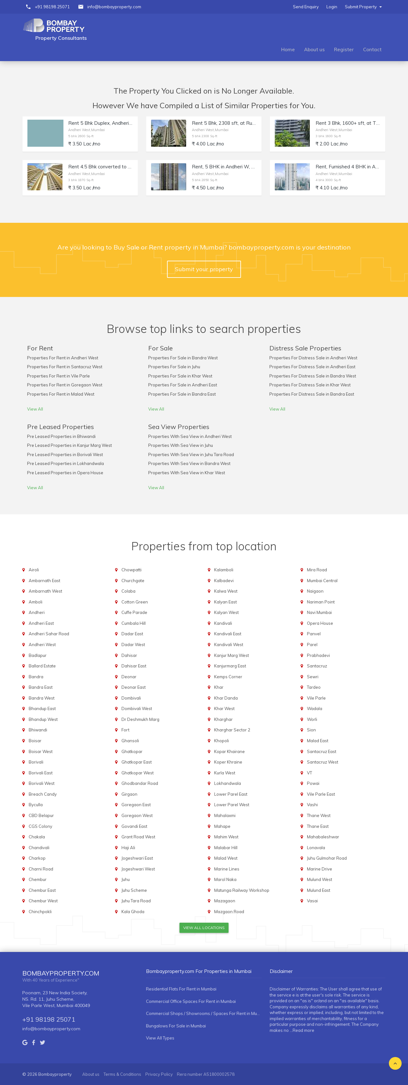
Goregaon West (137, 815)
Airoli (34, 569)
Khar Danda (226, 698)
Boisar (35, 740)
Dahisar (129, 655)
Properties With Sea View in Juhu (180, 445)
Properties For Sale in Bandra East (182, 394)
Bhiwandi (38, 729)
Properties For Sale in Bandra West (183, 357)
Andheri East (41, 623)
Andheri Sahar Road (49, 633)
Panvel (314, 633)
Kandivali (223, 623)
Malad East (317, 740)
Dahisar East (133, 665)
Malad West (225, 858)
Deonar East (133, 687)
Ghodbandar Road (139, 783)
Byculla (36, 804)
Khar (218, 687)
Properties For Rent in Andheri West (62, 357)
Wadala (314, 708)
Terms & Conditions (122, 1074)
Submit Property (363, 6)
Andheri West (42, 644)
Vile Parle (316, 698)
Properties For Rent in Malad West (60, 394)
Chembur (38, 879)
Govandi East (134, 826)
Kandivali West (228, 644)
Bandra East (41, 687)
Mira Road (317, 569)
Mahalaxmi (225, 815)
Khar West (224, 708)
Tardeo (314, 687)
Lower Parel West (231, 804)
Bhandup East (42, 708)
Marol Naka (225, 879)
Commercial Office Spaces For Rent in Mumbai (191, 1001)
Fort (125, 729)
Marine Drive (319, 868)
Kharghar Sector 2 (232, 729)
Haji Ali (128, 847)
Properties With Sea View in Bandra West (189, 463)
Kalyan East (225, 601)
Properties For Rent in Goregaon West (64, 384)
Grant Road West (138, 836)
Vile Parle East (321, 794)
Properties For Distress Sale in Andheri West (313, 357)
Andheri (37, 612)
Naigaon (315, 591)
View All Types (160, 1037)
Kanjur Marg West (231, 655)
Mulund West (319, 879)
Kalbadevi (224, 580)
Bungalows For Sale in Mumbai (176, 1025)
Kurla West (224, 772)
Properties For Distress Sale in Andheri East (312, 366)
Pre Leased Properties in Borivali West (65, 454)
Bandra (36, 676)
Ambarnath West (45, 591)
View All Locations (204, 927)
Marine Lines (226, 868)
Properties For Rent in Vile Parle (58, 375)
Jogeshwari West (138, 868)
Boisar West (41, 751)
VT (309, 772)
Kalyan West (226, 612)
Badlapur (38, 655)
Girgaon (129, 794)
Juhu (125, 879)
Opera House (320, 623)
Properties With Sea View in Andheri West (190, 436)
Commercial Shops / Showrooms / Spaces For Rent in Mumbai (204, 1013)
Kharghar (223, 719)
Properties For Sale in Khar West (180, 375)
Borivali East (41, 772)
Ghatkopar (131, 751)
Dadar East (132, 633)
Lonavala (316, 847)
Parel (312, 644)
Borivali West (42, 783)
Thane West (319, 815)
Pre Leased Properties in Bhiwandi (61, 436)
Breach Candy (43, 794)
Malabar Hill (225, 847)
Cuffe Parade (134, 612)
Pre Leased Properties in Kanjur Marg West (69, 445)
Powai (313, 783)
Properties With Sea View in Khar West (186, 472)
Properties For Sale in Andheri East (182, 384)
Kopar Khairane (229, 751)
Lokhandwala (227, 783)
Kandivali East (227, 633)
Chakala (37, 836)
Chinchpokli (40, 911)
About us (314, 49)
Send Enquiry (306, 6)
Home (288, 49)
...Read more (302, 1030)
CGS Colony (40, 826)
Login (331, 6)
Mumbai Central (322, 580)
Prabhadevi (318, 655)
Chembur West (43, 900)
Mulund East (318, 890)
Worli (312, 719)
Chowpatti (131, 569)
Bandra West (42, 698)
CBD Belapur (41, 815)
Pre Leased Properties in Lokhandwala (65, 463)
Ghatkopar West (137, 772)
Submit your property (204, 269)
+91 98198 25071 (52, 6)
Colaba (128, 591)
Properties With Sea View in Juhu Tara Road (191, 454)
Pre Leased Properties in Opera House (65, 472)
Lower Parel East (230, 794)
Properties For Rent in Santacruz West (64, 366)
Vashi (312, 804)
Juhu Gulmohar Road (327, 858)
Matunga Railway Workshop (241, 890)
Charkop (37, 858)
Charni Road (41, 868)
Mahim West (226, 836)
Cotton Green (134, 601)
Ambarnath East (44, 580)
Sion (311, 729)
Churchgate (132, 580)
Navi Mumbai (319, 612)
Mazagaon (224, 900)
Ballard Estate (42, 665)
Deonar (128, 676)
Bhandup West (43, 719)
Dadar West (133, 644)
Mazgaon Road (229, 911)
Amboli (35, 601)
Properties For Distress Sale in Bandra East (311, 394)
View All (35, 409)
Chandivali (39, 847)
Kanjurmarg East (230, 665)
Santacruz (317, 665)
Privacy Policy (159, 1074)
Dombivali (131, 698)
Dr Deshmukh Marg (140, 719)
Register (344, 49)
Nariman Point (321, 601)
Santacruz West (322, 761)
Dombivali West (136, 708)
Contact (372, 49)
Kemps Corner (228, 676)
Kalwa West (225, 591)
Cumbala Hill (133, 623)
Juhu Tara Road (136, 900)
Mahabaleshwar (323, 836)
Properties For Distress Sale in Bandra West (312, 375)
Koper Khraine (228, 761)
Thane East (318, 826)
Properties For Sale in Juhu (174, 366)
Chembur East (42, 890)
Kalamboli (223, 569)
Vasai (312, 900)
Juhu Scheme (134, 890)
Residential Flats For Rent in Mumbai (181, 988)
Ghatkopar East (136, 761)
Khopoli (221, 740)
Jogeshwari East (137, 858)
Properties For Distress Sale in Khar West (310, 384)
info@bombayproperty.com (114, 6)
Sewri (312, 676)
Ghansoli (130, 740)
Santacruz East (321, 751)
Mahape (222, 826)
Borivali (36, 761)
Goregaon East (136, 804)
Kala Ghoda (132, 911)
